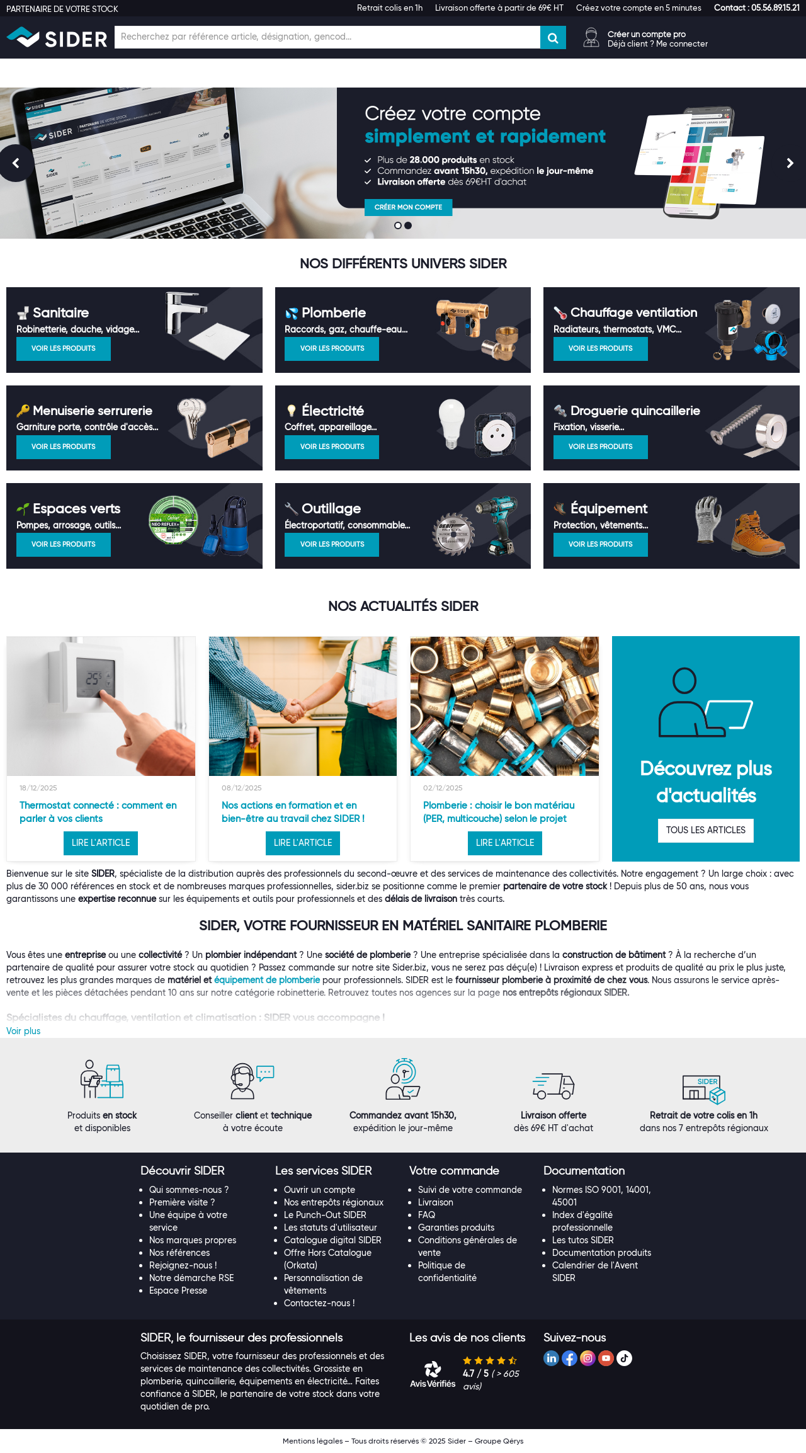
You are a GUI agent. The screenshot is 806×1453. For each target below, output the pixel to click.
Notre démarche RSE (191, 1278)
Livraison (435, 1202)
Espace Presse (178, 1290)
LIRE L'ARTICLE (101, 842)
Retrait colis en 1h (390, 8)
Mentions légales (313, 1440)
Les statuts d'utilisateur (330, 1227)
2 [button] (409, 227)
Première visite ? (182, 1202)
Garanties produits (456, 1227)
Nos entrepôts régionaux (333, 1202)
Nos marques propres (192, 1240)
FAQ (426, 1215)
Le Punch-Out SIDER (325, 1215)
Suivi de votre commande (470, 1189)
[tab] (201, 1171)
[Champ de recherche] (327, 37)
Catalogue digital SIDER (333, 1240)
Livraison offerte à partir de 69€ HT (499, 8)
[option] (101, 749)
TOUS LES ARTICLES (706, 830)
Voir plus (23, 1031)
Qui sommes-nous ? (189, 1189)
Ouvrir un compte (319, 1189)
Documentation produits (601, 1252)
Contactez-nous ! (319, 1303)
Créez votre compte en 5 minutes (638, 8)
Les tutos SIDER (583, 1240)
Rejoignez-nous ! (183, 1265)
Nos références (179, 1252)
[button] (757, 8)
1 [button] (399, 227)
